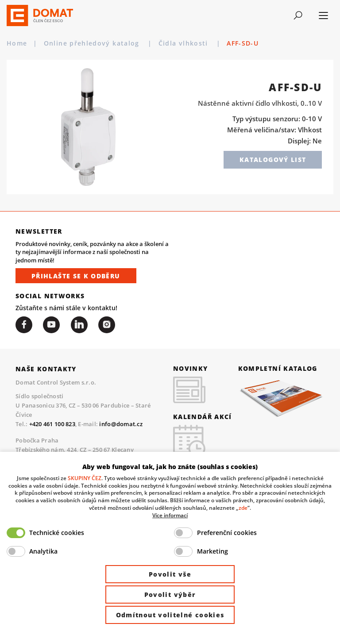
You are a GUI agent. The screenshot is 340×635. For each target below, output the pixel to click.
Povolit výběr (170, 594)
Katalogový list (273, 159)
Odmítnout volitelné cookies (170, 615)
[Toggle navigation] (298, 15)
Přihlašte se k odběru (75, 276)
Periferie (175, 43)
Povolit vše (170, 574)
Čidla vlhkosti (234, 43)
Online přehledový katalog (93, 43)
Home (17, 43)
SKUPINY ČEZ (84, 477)
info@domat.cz (120, 424)
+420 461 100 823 (52, 424)
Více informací (170, 515)
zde (243, 507)
